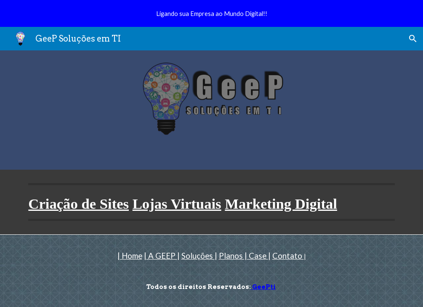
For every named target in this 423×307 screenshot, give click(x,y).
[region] (211, 13)
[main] (211, 202)
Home (132, 255)
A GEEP (161, 255)
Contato (288, 255)
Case (257, 255)
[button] (413, 39)
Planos (232, 255)
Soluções (198, 255)
